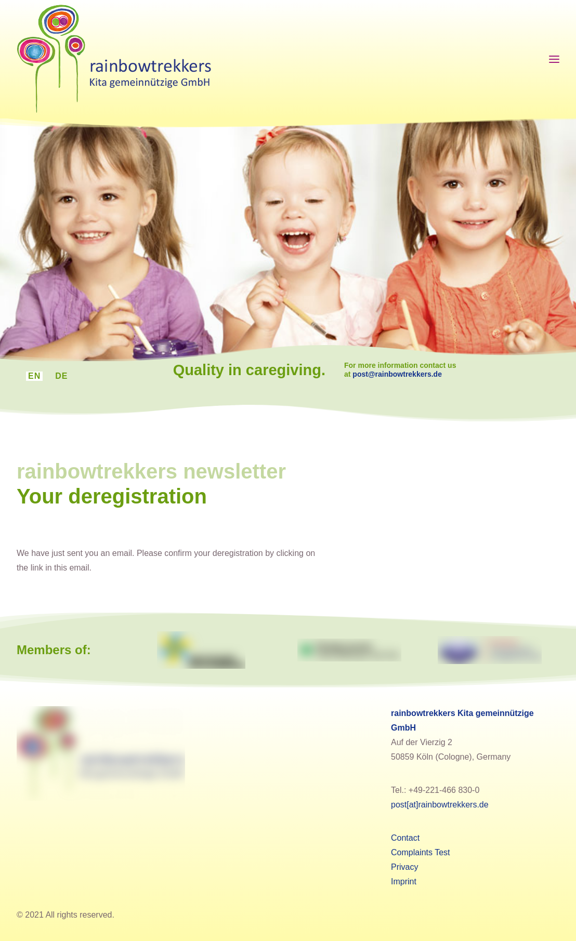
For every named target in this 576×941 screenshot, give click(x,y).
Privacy (404, 867)
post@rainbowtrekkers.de (412, 374)
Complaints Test (420, 852)
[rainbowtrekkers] (114, 59)
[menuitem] (34, 376)
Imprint (403, 881)
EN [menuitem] (34, 376)
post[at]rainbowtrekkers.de (440, 804)
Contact (405, 837)
